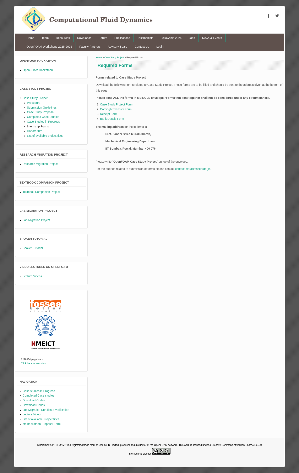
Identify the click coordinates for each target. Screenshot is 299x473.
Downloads (84, 38)
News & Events (212, 38)
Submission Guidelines (41, 107)
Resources (63, 38)
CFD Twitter (277, 16)
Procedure (33, 102)
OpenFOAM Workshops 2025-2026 (49, 46)
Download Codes (34, 400)
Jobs (192, 38)
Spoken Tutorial (33, 248)
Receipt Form (109, 114)
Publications (122, 38)
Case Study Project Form (116, 104)
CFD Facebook (269, 16)
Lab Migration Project (36, 220)
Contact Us (142, 46)
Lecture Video (31, 414)
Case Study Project (35, 98)
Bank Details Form (112, 118)
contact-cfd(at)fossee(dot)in (193, 169)
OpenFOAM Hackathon (38, 70)
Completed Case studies (38, 395)
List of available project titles (45, 135)
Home (30, 38)
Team (45, 38)
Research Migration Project (40, 164)
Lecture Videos (32, 276)
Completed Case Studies (43, 117)
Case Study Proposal (40, 112)
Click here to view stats (34, 363)
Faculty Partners (89, 46)
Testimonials (145, 38)
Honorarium (34, 131)
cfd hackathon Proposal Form (42, 424)
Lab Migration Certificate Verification (46, 409)
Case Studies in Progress (43, 121)
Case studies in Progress (39, 391)
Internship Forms (38, 126)
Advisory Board (117, 46)
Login (159, 46)
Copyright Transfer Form (116, 109)
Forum (103, 38)
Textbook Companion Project (41, 192)
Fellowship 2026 (171, 38)
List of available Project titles (41, 419)
